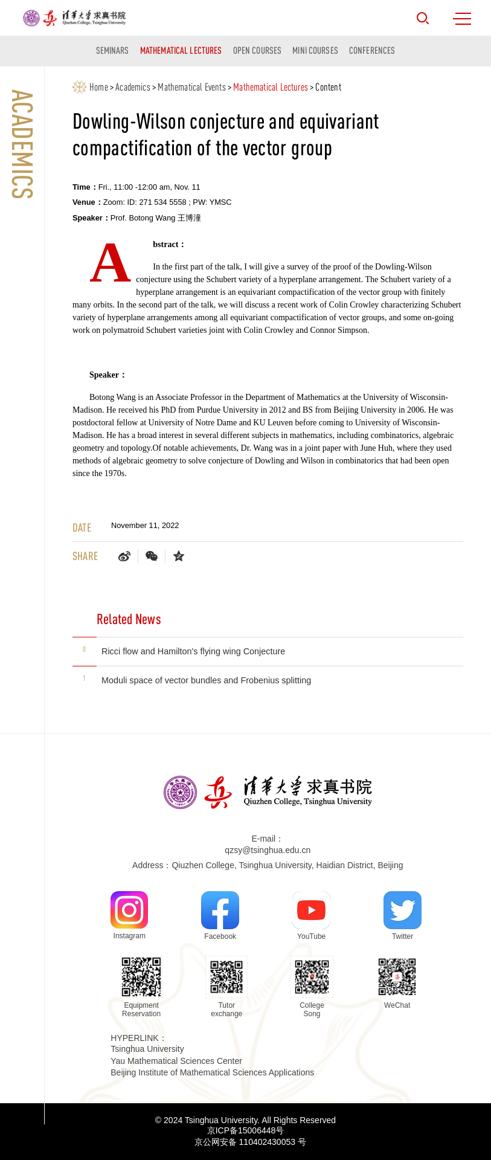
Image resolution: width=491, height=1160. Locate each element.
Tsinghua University (147, 1049)
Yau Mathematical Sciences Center (176, 1061)
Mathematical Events (191, 87)
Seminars (112, 50)
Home (98, 87)
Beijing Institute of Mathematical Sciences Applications (212, 1072)
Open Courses (257, 50)
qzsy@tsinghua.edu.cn (267, 850)
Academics (132, 87)
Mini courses (315, 50)
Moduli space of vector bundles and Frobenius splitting (206, 680)
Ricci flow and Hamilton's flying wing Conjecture (193, 651)
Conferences (372, 50)
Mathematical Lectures (181, 50)
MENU (462, 19)
